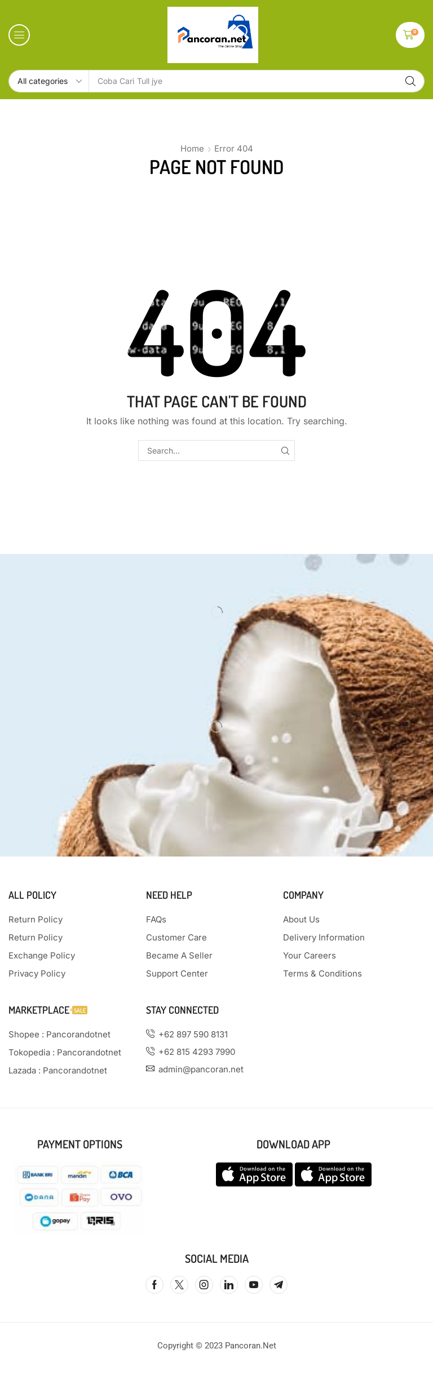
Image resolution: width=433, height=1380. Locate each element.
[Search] (410, 81)
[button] (19, 35)
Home (192, 148)
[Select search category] (49, 81)
